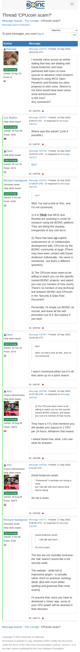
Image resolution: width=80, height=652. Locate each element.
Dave (9, 151)
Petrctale (11, 49)
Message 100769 (38, 464)
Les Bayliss (10, 117)
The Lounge (31, 20)
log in (40, 33)
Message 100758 (38, 151)
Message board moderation (16, 24)
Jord (8, 391)
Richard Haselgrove (15, 180)
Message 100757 (38, 117)
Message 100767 (38, 334)
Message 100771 (38, 519)
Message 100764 (38, 180)
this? (34, 164)
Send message (10, 70)
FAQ (49, 423)
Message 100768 (38, 391)
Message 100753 (38, 49)
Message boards (12, 20)
